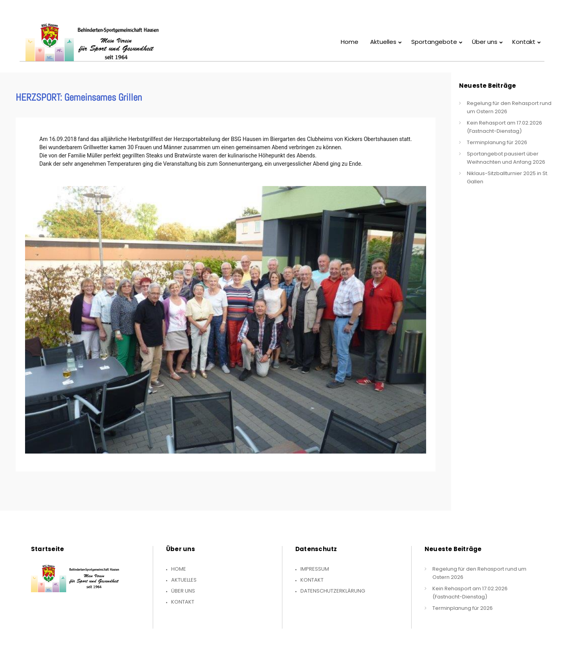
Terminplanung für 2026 (497, 142)
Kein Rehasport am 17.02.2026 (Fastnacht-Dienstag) (504, 127)
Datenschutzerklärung (332, 591)
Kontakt (182, 602)
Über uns (183, 591)
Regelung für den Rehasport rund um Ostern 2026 (509, 107)
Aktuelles (184, 580)
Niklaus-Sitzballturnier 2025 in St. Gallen (507, 177)
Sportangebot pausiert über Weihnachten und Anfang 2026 (506, 158)
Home (178, 569)
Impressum (314, 569)
